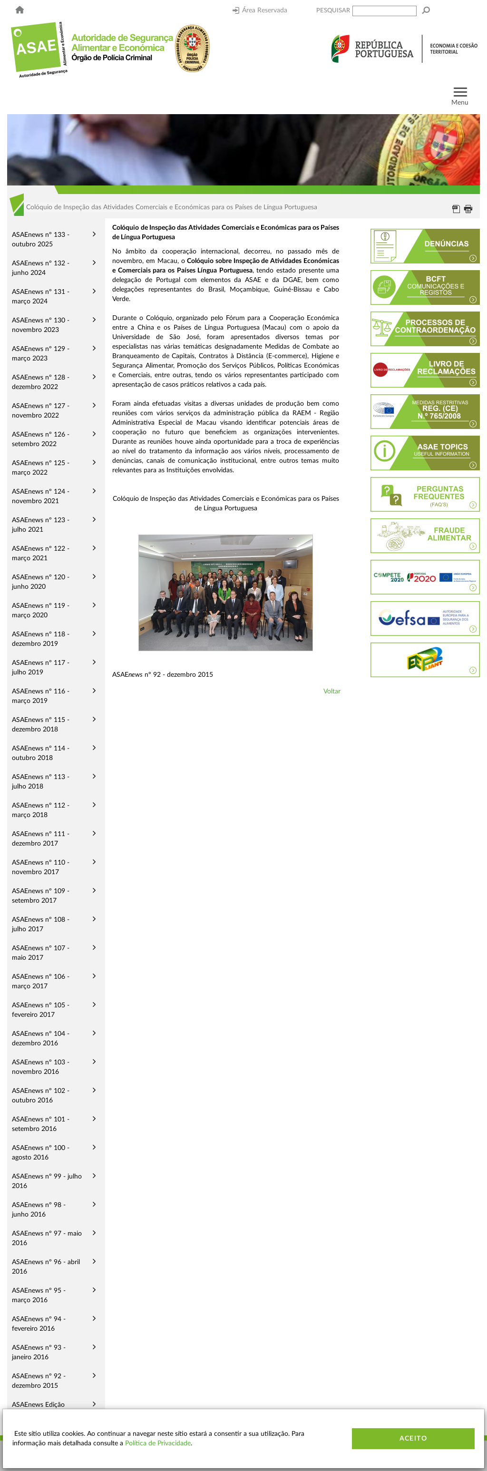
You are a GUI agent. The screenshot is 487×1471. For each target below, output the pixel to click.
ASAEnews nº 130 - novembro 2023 (40, 325)
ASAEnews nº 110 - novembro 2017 (40, 867)
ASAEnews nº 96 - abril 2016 (46, 1267)
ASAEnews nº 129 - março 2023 (40, 354)
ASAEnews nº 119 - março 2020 (40, 611)
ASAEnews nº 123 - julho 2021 (40, 525)
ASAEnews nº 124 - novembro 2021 (40, 496)
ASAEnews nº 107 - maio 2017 (40, 953)
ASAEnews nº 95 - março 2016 (39, 1295)
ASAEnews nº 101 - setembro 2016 (40, 1124)
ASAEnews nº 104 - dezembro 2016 (40, 1039)
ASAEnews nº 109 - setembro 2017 (40, 896)
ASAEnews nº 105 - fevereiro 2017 (40, 1010)
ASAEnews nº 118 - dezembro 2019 (40, 639)
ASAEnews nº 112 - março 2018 (40, 810)
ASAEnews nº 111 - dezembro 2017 (40, 839)
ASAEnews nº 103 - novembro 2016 (40, 1067)
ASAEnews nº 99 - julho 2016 (47, 1181)
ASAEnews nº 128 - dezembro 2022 (40, 382)
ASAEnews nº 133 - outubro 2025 (40, 240)
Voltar (332, 691)
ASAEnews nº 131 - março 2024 (40, 297)
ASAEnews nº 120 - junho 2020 (40, 582)
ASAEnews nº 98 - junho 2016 (39, 1210)
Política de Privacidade (158, 1443)
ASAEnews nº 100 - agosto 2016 (40, 1153)
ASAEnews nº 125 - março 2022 (40, 468)
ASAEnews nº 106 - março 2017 (40, 982)
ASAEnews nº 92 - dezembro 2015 (39, 1381)
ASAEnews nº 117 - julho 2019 (40, 668)
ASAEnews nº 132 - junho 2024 (40, 268)
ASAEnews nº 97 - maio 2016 (47, 1238)
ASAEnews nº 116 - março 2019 (40, 696)
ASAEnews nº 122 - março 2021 (40, 554)
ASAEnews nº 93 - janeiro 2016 (39, 1352)
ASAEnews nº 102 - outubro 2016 (40, 1096)
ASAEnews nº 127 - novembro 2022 (40, 411)
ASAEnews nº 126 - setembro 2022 (40, 439)
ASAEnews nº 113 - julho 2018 (40, 782)
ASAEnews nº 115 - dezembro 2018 (40, 725)
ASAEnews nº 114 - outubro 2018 (40, 753)
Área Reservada (260, 10)
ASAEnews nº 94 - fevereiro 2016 (39, 1324)
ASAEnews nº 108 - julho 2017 (40, 924)
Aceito (413, 1438)
